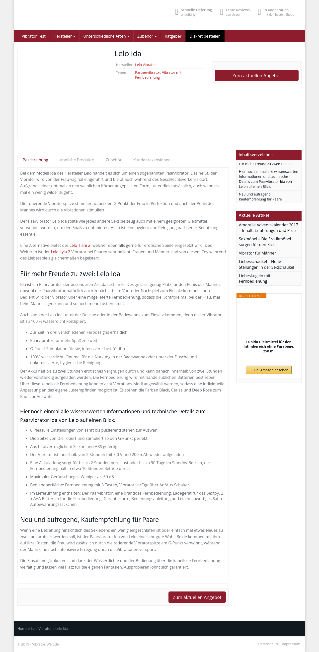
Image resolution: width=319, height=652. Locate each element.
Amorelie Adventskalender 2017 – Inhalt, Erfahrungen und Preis (268, 227)
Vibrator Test (34, 36)
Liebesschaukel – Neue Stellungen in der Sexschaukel (266, 264)
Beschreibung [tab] (35, 160)
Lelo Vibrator (145, 64)
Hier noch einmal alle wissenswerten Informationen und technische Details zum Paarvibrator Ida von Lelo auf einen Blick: (268, 179)
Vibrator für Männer (257, 253)
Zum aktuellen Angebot (256, 75)
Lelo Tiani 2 (80, 245)
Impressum (291, 644)
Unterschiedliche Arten (106, 36)
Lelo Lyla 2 (60, 252)
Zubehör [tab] (114, 160)
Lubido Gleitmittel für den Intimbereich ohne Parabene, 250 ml (268, 346)
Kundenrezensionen (152, 160)
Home (22, 628)
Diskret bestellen (205, 36)
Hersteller (64, 36)
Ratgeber (173, 36)
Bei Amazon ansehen (271, 370)
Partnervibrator (147, 72)
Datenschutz (268, 644)
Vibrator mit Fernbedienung (158, 75)
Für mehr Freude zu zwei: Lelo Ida (266, 163)
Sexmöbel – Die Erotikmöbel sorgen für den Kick (265, 241)
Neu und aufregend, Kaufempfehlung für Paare (260, 196)
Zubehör (147, 36)
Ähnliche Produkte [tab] (77, 160)
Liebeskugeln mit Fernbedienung (254, 278)
